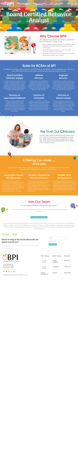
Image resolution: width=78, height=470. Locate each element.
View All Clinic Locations (8, 269)
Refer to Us (74, 0)
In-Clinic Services (44, 267)
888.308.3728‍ (10, 264)
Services (48, 4)
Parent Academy (55, 261)
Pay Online (57, 0)
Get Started (72, 4)
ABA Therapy (45, 256)
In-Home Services (44, 261)
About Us (27, 4)
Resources (58, 4)
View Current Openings (39, 217)
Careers (69, 0)
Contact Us (63, 0)
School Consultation (44, 273)
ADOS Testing (56, 256)
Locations (37, 4)
